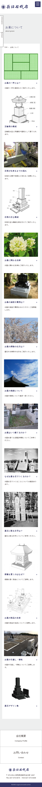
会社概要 (21, 738)
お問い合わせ (21, 755)
